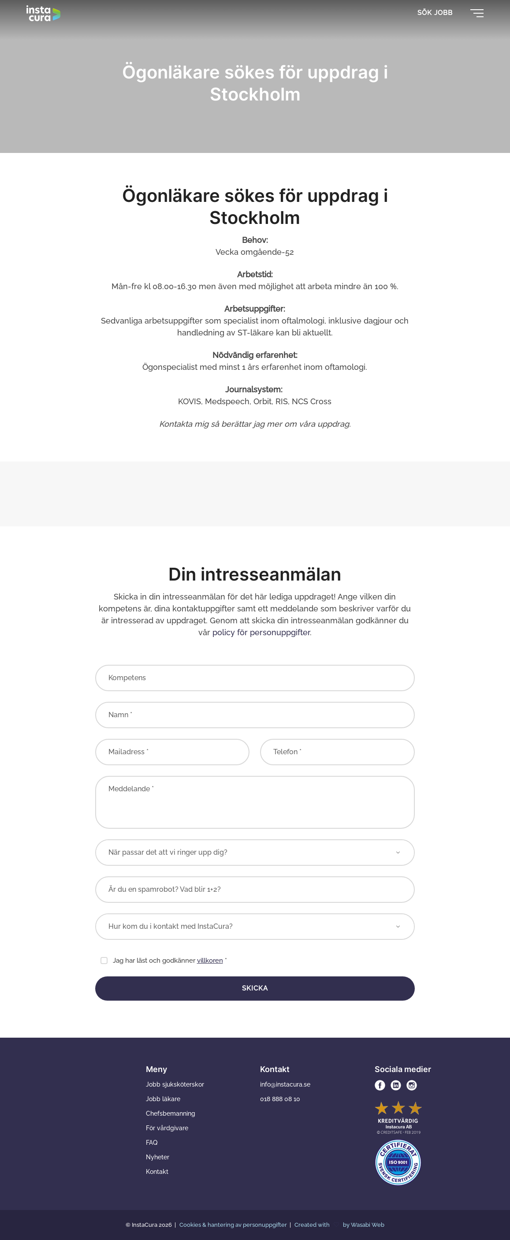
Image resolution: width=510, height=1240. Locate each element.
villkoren (210, 960)
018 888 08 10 (280, 1098)
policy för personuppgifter (261, 632)
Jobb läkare (163, 1098)
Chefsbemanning (170, 1113)
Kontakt (157, 1171)
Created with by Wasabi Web (339, 1224)
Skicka (255, 988)
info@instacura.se (285, 1084)
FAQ (151, 1142)
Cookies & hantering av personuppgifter (233, 1224)
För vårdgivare (167, 1128)
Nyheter (157, 1157)
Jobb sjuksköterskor (175, 1084)
